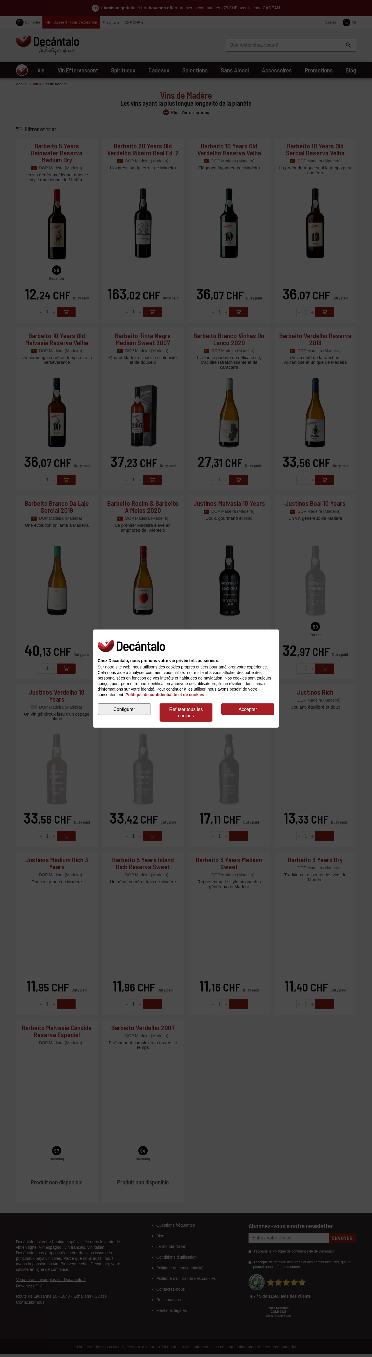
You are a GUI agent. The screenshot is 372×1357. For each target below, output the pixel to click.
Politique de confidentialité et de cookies (165, 694)
